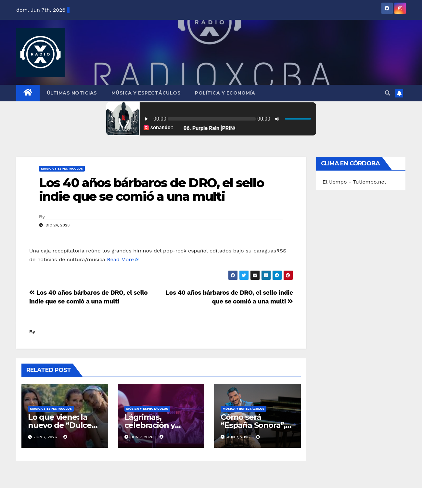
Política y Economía (225, 93)
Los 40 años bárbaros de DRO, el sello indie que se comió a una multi (151, 189)
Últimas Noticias (72, 93)
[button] (387, 93)
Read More (120, 259)
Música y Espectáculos (146, 93)
